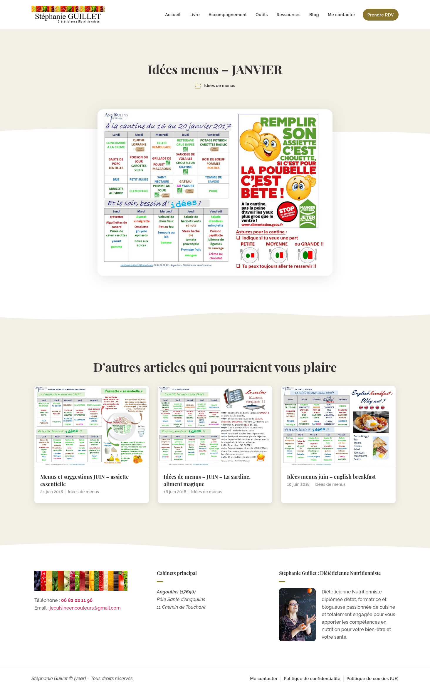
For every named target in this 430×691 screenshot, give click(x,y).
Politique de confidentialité (312, 678)
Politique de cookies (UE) (373, 678)
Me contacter (341, 14)
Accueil (173, 14)
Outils (262, 14)
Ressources (288, 14)
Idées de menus (219, 85)
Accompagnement (228, 14)
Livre (194, 14)
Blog (314, 14)
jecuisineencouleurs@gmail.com (85, 608)
